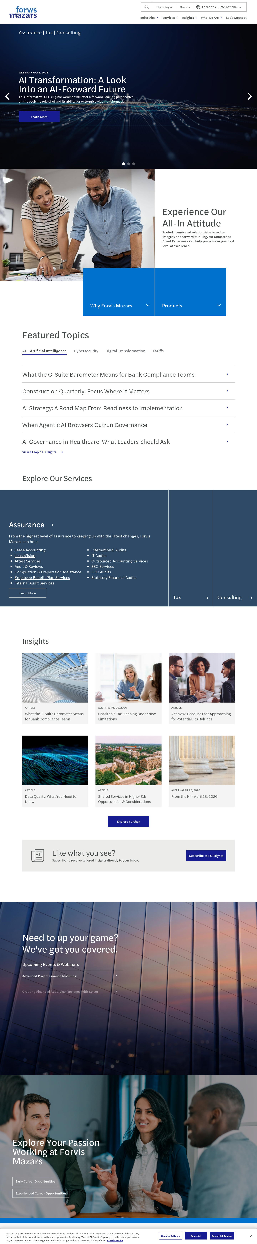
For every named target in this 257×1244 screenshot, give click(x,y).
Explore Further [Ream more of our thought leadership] (128, 821)
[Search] (147, 7)
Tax (190, 597)
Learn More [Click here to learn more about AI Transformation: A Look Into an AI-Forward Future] (39, 86)
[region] (128, 1236)
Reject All (196, 1235)
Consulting (235, 597)
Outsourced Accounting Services (119, 561)
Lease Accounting (30, 550)
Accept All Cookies (222, 1235)
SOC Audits (101, 572)
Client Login (164, 7)
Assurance (31, 524)
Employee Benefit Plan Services (42, 577)
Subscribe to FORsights (206, 855)
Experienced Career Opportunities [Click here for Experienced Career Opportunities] (41, 1193)
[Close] (251, 1236)
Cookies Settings (170, 1235)
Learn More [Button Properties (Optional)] (27, 593)
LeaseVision (25, 555)
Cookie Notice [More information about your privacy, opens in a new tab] (115, 1240)
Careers (185, 7)
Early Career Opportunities (35, 1181)
